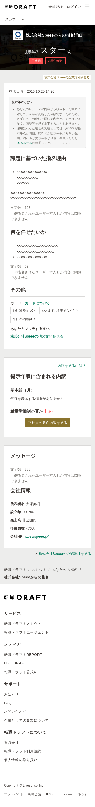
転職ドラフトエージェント (26, 632)
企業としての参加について (26, 720)
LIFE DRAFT (15, 663)
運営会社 (11, 743)
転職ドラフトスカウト (22, 624)
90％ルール (24, 143)
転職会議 (34, 794)
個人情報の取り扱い (20, 760)
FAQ (8, 703)
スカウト (39, 570)
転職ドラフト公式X (20, 672)
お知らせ (11, 694)
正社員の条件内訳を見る (47, 423)
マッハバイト (13, 794)
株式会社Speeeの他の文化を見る (36, 336)
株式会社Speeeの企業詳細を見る (67, 77)
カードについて (37, 303)
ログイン (74, 7)
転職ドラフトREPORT (23, 655)
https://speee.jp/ (36, 536)
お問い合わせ (15, 711)
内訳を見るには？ (72, 366)
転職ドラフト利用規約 (22, 751)
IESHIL (51, 794)
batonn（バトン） (75, 794)
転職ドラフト (15, 570)
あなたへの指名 (65, 570)
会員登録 (55, 7)
